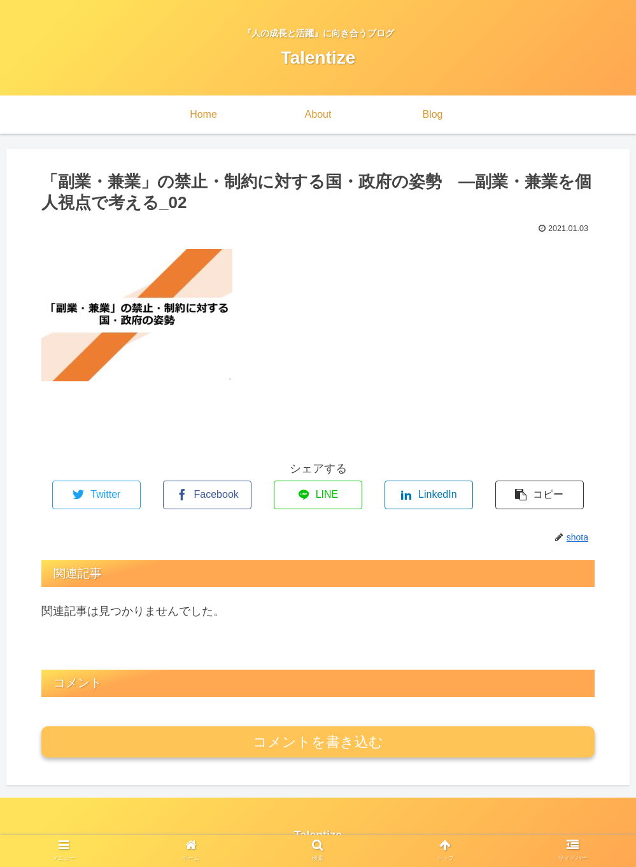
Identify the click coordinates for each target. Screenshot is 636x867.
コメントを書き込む (318, 742)
